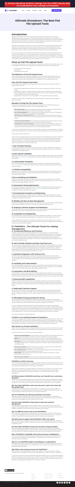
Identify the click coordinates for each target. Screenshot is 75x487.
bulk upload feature (23, 157)
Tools (22, 10)
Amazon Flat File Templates (18, 164)
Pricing (28, 10)
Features (34, 10)
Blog (40, 10)
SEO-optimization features (36, 188)
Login (45, 10)
